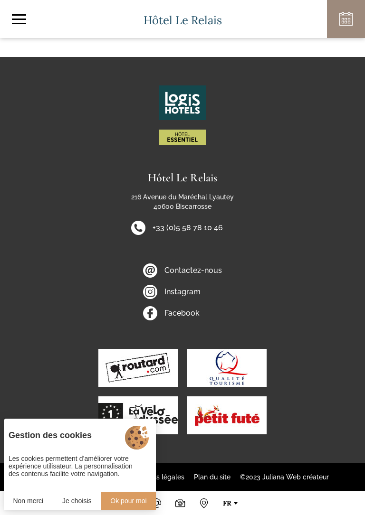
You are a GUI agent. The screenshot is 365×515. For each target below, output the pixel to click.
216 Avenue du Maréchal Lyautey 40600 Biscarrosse (182, 201)
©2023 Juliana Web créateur (284, 477)
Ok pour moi (128, 501)
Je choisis (76, 501)
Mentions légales (158, 477)
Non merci (28, 501)
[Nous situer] (204, 503)
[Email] (156, 503)
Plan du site (212, 477)
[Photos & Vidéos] (180, 503)
